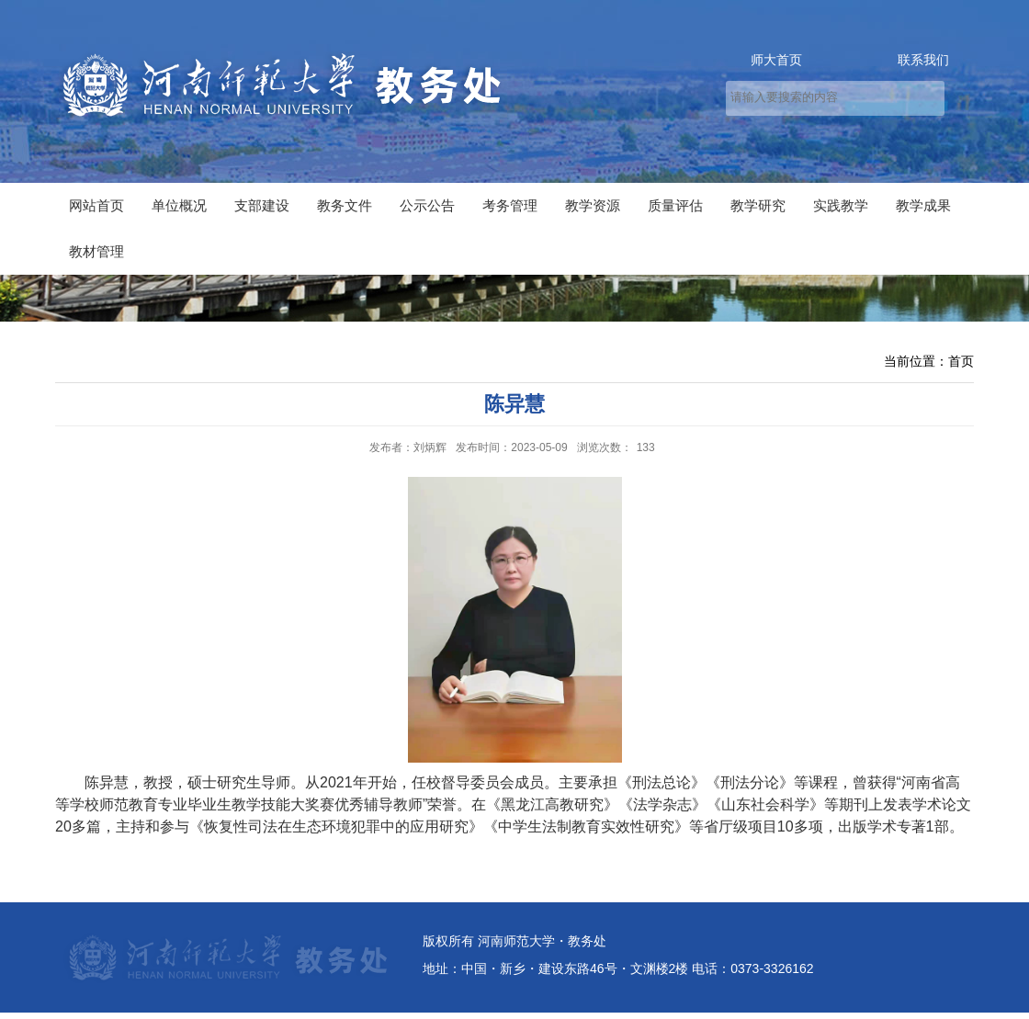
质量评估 (675, 205)
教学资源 (592, 205)
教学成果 (923, 205)
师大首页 (776, 59)
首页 (961, 361)
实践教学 (840, 205)
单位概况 (179, 205)
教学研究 (758, 205)
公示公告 (427, 205)
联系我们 (923, 59)
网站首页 (96, 205)
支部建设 (261, 205)
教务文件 (344, 205)
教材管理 (96, 251)
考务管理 (509, 205)
